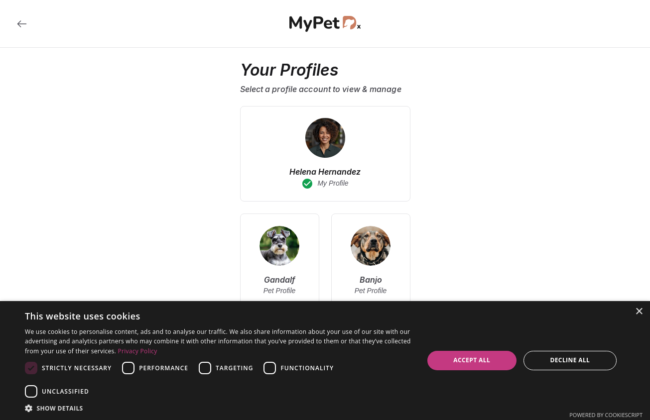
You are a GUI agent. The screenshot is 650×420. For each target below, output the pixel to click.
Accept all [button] (471, 360)
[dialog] (325, 360)
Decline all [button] (570, 360)
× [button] (639, 311)
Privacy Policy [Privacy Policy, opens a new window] (137, 351)
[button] (218, 408)
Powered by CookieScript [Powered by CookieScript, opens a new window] (606, 415)
